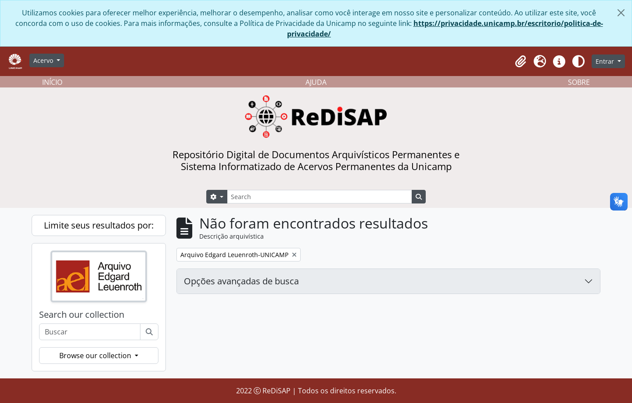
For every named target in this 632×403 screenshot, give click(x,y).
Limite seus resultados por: (99, 225)
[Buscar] (149, 331)
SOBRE (579, 82)
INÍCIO (52, 82)
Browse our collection (96, 355)
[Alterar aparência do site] (578, 61)
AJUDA (316, 82)
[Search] (319, 196)
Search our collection (81, 314)
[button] (520, 61)
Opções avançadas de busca (241, 281)
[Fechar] (621, 12)
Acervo (44, 60)
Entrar (606, 61)
